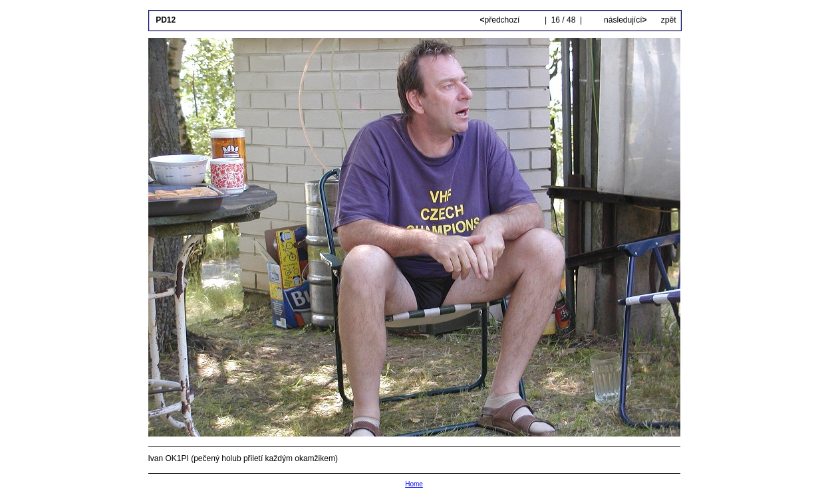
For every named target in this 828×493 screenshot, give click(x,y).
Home (414, 484)
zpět (668, 20)
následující (624, 20)
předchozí (501, 20)
